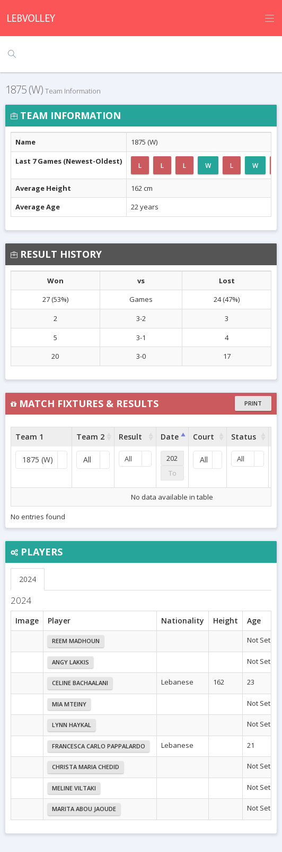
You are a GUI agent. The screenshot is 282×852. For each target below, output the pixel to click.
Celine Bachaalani (80, 683)
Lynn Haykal (71, 725)
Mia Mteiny (69, 704)
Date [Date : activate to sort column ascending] (170, 437)
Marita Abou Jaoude (84, 809)
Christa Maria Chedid (85, 767)
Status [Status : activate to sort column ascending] (243, 437)
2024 (27, 579)
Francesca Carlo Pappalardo (98, 746)
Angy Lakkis (70, 662)
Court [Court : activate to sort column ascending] (203, 437)
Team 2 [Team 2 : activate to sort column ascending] (90, 437)
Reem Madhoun (76, 641)
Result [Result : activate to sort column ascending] (130, 437)
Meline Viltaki (74, 788)
